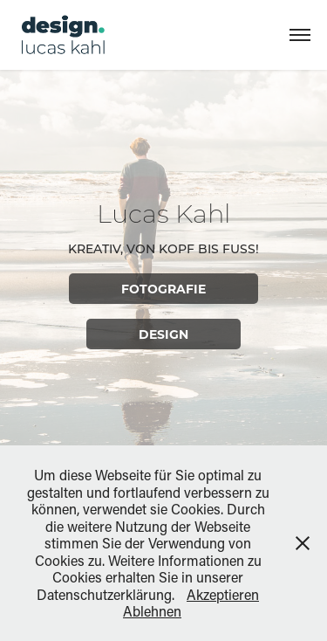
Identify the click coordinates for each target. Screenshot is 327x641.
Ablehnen (152, 611)
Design (163, 334)
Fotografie (163, 288)
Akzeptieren (223, 594)
